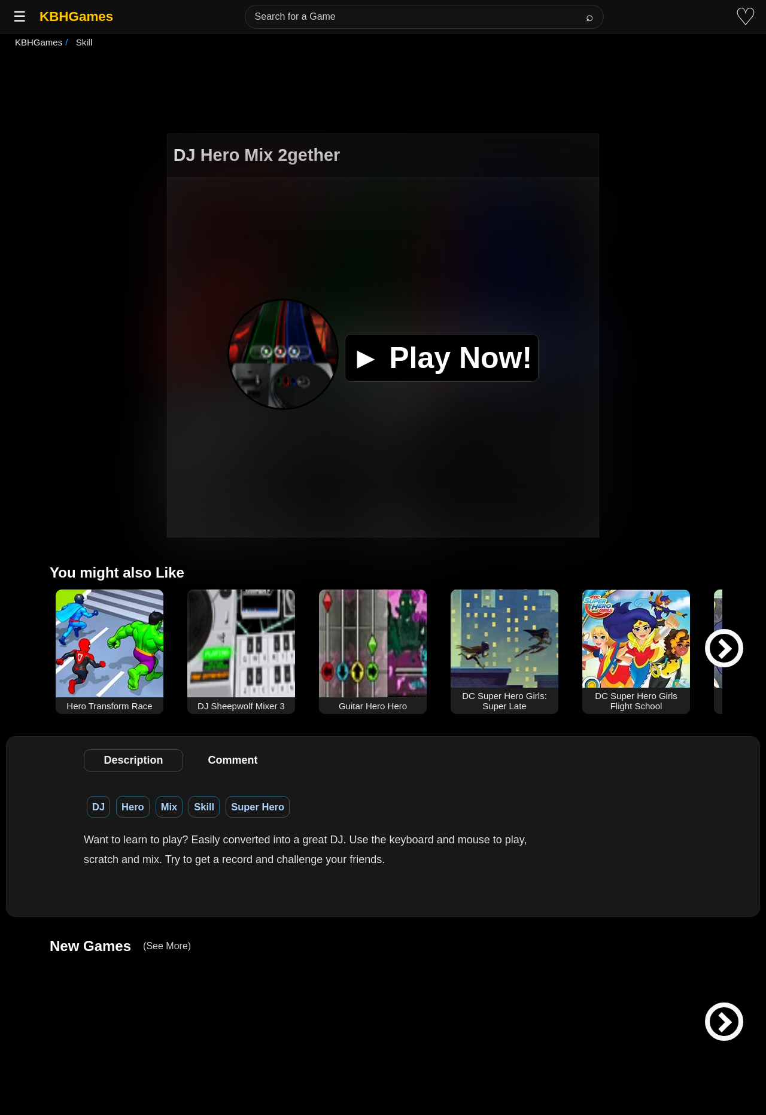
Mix (169, 806)
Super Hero (257, 806)
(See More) (167, 946)
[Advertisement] (383, 92)
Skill (204, 806)
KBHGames (76, 16)
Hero (132, 806)
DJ (98, 806)
